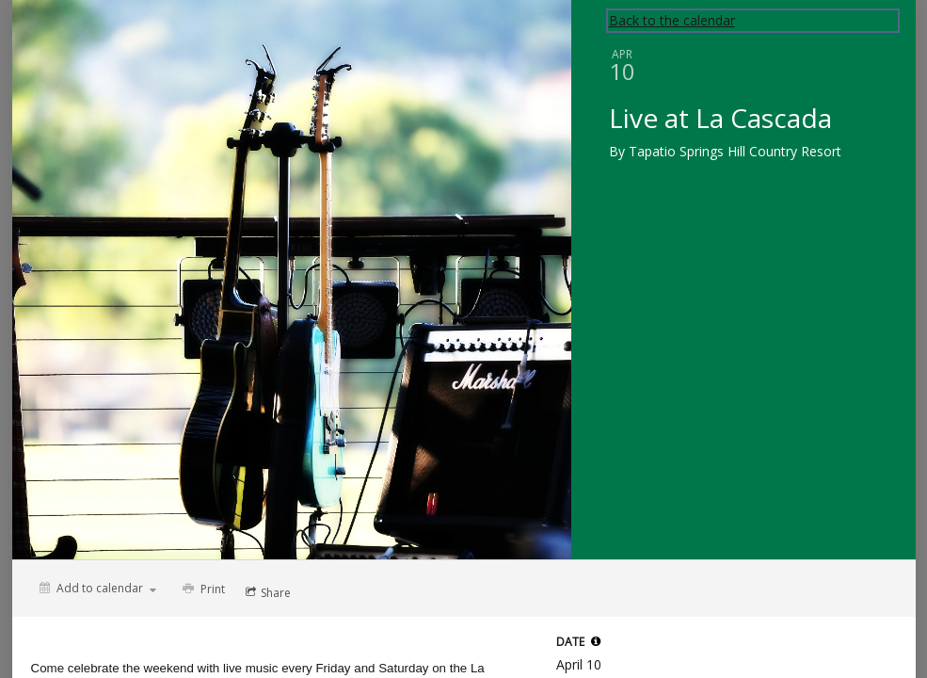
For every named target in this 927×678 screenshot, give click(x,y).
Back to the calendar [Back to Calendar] (672, 20)
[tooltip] (595, 641)
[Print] (201, 588)
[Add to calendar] (97, 588)
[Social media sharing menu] (266, 592)
